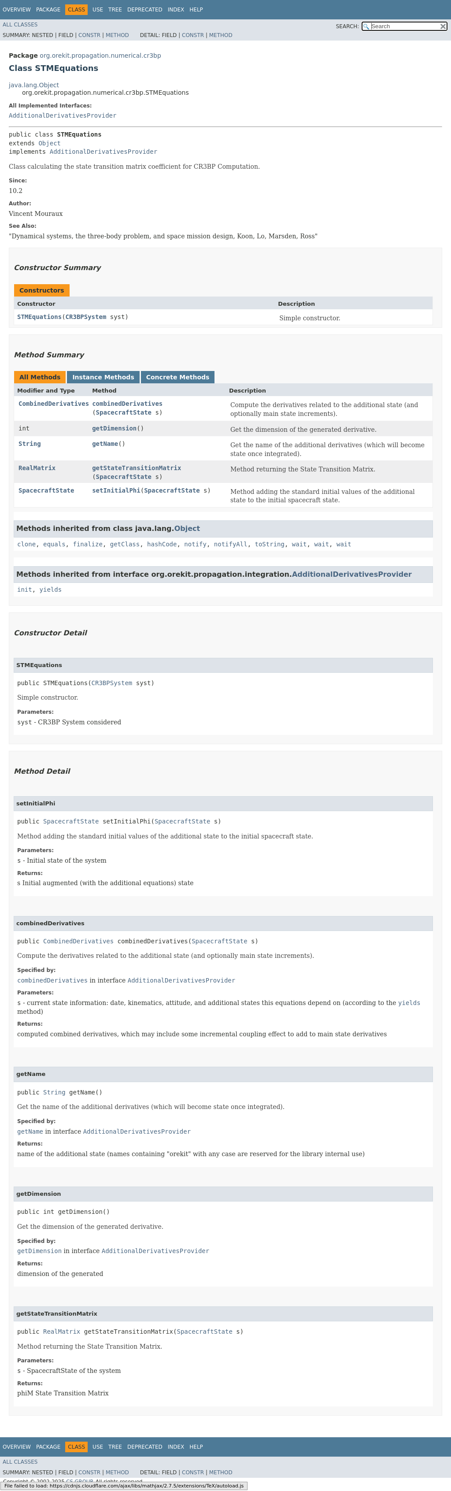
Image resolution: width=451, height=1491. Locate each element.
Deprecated (145, 10)
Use (97, 10)
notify (195, 544)
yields (51, 589)
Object (49, 143)
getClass (125, 544)
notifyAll (231, 544)
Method (117, 35)
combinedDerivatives (127, 403)
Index (176, 10)
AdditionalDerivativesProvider (62, 115)
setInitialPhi (116, 490)
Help (196, 10)
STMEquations (39, 316)
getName (105, 443)
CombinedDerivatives (53, 403)
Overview (17, 10)
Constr (89, 35)
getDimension (114, 428)
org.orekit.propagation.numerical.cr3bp (100, 55)
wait (299, 544)
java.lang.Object (34, 85)
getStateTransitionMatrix (136, 467)
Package (48, 10)
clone (26, 544)
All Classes (20, 25)
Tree (115, 10)
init (24, 589)
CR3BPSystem (86, 316)
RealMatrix (36, 467)
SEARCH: (347, 26)
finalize (87, 544)
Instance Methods (103, 377)
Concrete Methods (178, 377)
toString (270, 544)
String (29, 443)
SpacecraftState (124, 412)
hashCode (162, 544)
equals (54, 544)
